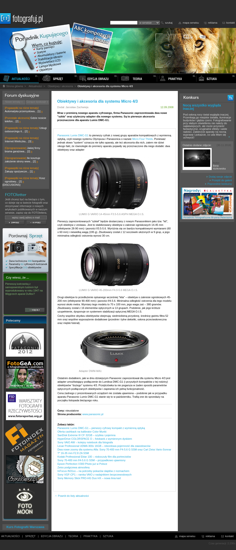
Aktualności (35, 86)
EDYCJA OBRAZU (52, 536)
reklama (212, 22)
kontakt (230, 22)
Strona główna (12, 86)
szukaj (168, 22)
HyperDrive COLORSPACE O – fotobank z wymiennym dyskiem (94, 438)
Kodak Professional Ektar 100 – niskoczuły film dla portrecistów (94, 456)
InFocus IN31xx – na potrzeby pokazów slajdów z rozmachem (93, 471)
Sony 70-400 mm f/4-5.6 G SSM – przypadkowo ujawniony (91, 460)
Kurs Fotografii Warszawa (25, 527)
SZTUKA (108, 536)
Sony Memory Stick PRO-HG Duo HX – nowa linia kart (89, 478)
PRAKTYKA (90, 536)
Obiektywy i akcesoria (60, 86)
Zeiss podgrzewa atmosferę (73, 467)
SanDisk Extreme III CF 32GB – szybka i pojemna (86, 435)
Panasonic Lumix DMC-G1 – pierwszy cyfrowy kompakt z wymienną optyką (101, 428)
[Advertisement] (207, 299)
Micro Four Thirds (142, 139)
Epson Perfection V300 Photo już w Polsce (82, 463)
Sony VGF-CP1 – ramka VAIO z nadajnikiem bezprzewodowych (94, 474)
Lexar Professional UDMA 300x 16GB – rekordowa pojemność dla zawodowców (103, 445)
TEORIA (73, 536)
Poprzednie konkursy (218, 183)
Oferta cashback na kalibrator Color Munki (81, 431)
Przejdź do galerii (220, 180)
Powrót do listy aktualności (72, 495)
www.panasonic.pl (92, 414)
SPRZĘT (30, 536)
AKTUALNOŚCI (10, 536)
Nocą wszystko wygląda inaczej (202, 107)
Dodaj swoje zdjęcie (219, 176)
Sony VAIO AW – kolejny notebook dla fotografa (85, 442)
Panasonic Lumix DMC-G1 (72, 135)
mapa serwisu (191, 22)
